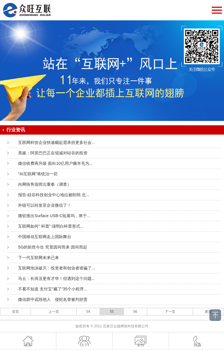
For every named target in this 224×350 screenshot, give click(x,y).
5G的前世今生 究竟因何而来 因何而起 (52, 247)
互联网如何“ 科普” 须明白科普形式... (51, 226)
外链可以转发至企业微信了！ (44, 205)
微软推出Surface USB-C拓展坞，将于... (54, 215)
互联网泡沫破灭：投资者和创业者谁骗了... (56, 268)
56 (135, 312)
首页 (15, 312)
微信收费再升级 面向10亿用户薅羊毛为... (55, 163)
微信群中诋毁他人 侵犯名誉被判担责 (53, 299)
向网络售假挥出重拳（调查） (44, 184)
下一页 (170, 312)
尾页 (208, 312)
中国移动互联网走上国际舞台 (44, 236)
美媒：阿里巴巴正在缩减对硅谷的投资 (53, 153)
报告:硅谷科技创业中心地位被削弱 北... (53, 194)
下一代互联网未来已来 (38, 257)
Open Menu (216, 10)
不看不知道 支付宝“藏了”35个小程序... (52, 289)
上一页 (53, 312)
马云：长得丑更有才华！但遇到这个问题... (56, 278)
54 (88, 312)
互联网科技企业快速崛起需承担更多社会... (56, 142)
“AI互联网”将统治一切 (37, 174)
